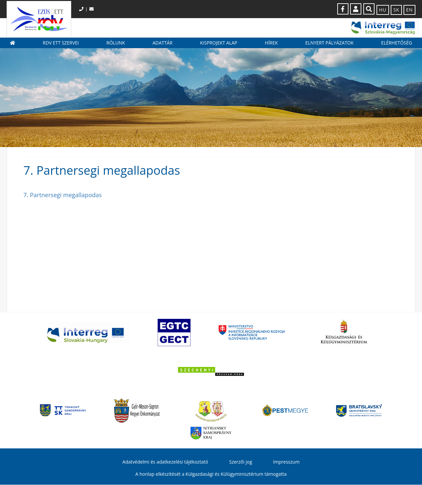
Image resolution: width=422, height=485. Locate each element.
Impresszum (286, 462)
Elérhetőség (396, 43)
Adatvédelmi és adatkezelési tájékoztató (165, 462)
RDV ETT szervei (61, 43)
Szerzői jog (240, 462)
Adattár (162, 43)
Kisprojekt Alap (218, 43)
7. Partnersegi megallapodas (62, 195)
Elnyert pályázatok (329, 43)
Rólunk (115, 43)
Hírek (271, 43)
